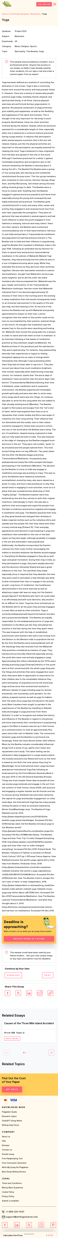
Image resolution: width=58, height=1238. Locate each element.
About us (6, 1136)
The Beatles (32, 51)
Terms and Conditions (12, 1183)
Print (47, 975)
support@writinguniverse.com (22, 1217)
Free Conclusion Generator (14, 1163)
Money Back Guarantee (12, 1187)
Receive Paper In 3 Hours (29, 939)
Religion (25, 46)
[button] (24, 1052)
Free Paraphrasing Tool (12, 1158)
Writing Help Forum (10, 1125)
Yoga (41, 51)
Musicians (19, 36)
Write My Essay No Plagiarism (15, 1167)
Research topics (9, 1116)
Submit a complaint (10, 1201)
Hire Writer (44, 4)
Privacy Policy (8, 1196)
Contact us (7, 1150)
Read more (12, 1039)
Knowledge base (13, 1107)
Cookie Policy (8, 1192)
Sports (33, 46)
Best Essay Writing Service (14, 1172)
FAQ (4, 1141)
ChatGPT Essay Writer (12, 1121)
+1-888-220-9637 (15, 1211)
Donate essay (8, 1154)
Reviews (5, 1145)
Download (13, 975)
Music (17, 46)
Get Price (12, 1089)
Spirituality (20, 51)
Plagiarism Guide (9, 1112)
